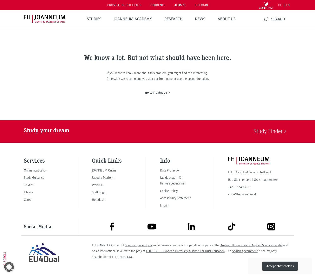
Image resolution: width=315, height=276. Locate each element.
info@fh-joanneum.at (242, 194)
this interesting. (198, 73)
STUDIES (94, 18)
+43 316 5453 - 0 (239, 187)
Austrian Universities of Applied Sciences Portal (251, 245)
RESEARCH (173, 18)
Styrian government (245, 251)
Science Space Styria (138, 245)
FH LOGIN (201, 5)
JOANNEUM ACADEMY (133, 18)
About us (227, 18)
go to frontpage (157, 92)
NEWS (200, 18)
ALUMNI (179, 5)
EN (288, 5)
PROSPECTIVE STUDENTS (124, 5)
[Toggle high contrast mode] (266, 5)
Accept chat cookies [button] (280, 266)
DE (280, 5)
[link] (44, 170)
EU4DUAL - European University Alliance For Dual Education (185, 251)
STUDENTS (158, 5)
